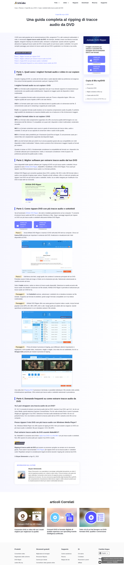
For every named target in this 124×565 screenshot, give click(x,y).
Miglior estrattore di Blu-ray (94, 91)
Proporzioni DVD (91, 88)
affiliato (80, 562)
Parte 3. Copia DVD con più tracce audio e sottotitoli (31, 61)
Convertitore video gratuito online (45, 562)
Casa (16, 8)
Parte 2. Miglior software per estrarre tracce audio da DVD (33, 59)
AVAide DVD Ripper (31, 167)
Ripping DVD (29, 390)
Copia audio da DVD (93, 95)
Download (85, 3)
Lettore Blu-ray (19, 562)
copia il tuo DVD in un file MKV (48, 435)
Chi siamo (81, 553)
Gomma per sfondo (41, 559)
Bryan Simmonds (22, 456)
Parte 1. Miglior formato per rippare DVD (27, 56)
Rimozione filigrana (41, 556)
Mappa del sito (65, 559)
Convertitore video (20, 553)
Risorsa (94, 3)
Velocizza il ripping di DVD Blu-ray (96, 99)
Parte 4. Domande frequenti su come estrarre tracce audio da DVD (36, 63)
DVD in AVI (90, 84)
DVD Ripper (40, 449)
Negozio (75, 3)
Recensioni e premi (83, 559)
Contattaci (81, 556)
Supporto (104, 3)
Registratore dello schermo (22, 556)
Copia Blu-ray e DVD (31, 8)
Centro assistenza (66, 553)
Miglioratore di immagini (43, 553)
